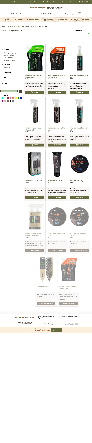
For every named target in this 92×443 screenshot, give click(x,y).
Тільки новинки (8, 68)
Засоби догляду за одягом (11, 53)
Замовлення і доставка (19, 2)
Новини (55, 2)
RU (87, 2)
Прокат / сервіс (34, 2)
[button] (11, 50)
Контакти (72, 2)
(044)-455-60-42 (46, 13)
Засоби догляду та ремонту (23, 26)
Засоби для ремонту (9, 60)
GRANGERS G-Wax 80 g (76, 181)
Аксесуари (10, 26)
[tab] (11, 50)
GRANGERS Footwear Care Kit (33, 181)
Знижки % (45, 2)
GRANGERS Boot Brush (43, 286)
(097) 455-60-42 (16, 13)
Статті (63, 2)
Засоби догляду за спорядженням (9, 56)
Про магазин (6, 2)
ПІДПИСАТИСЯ (56, 330)
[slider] (17, 91)
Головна (3, 26)
